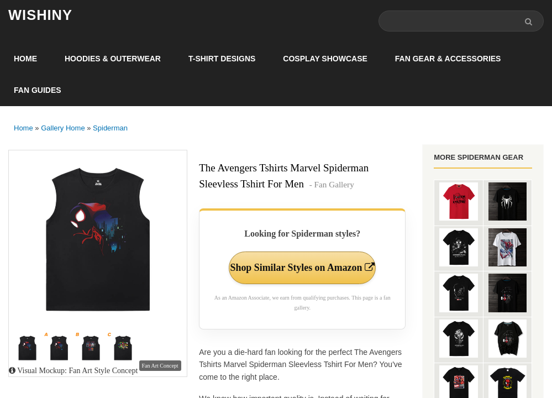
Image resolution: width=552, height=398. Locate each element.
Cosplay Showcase (325, 58)
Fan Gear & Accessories (448, 58)
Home (25, 58)
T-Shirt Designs (221, 58)
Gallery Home (63, 128)
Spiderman (110, 128)
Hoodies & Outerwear (113, 58)
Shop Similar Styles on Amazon (302, 274)
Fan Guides (37, 90)
